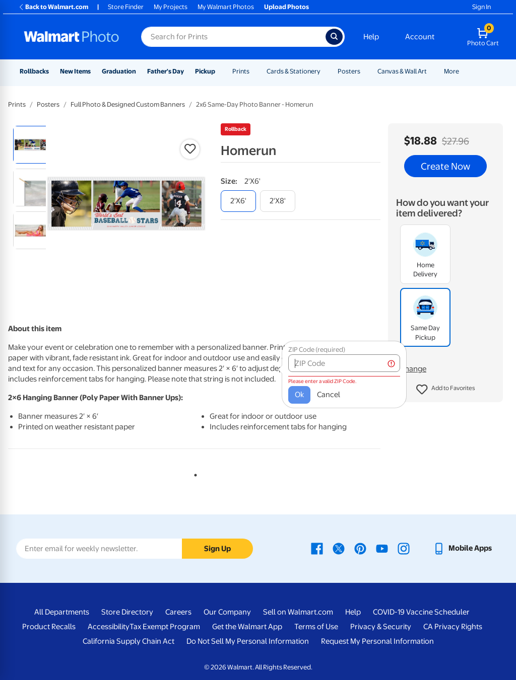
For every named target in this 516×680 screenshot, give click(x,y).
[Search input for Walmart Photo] (233, 37)
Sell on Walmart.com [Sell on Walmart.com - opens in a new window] (298, 612)
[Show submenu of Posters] (365, 71)
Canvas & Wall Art (402, 71)
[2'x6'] (238, 201)
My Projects (170, 7)
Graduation (119, 71)
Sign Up (217, 548)
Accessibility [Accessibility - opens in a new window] (109, 626)
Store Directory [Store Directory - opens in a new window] (127, 612)
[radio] (32, 145)
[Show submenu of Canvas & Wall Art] (431, 71)
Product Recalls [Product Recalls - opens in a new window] (49, 626)
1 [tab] (193, 473)
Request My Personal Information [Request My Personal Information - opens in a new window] (377, 641)
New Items (75, 71)
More (451, 71)
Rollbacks (34, 71)
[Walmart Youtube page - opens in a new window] (382, 548)
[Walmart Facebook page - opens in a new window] (317, 548)
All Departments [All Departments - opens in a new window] (61, 612)
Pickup (205, 71)
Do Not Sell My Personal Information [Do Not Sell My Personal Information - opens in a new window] (247, 641)
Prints (240, 71)
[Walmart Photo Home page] (71, 36)
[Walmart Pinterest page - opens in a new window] (360, 548)
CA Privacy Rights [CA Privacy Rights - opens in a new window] (452, 626)
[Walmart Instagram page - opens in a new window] (404, 548)
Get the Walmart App (247, 626)
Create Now (445, 166)
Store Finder (126, 7)
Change (413, 368)
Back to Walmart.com (53, 7)
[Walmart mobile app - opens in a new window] (462, 548)
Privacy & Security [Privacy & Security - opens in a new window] (380, 626)
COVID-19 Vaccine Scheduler (421, 612)
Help (371, 36)
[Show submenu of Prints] (254, 71)
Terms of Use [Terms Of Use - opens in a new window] (316, 626)
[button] (445, 389)
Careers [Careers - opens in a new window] (178, 612)
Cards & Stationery (293, 71)
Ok (284, 389)
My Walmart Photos (226, 7)
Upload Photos (286, 7)
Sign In (481, 7)
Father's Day (165, 71)
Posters (349, 71)
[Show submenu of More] (464, 71)
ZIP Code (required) (302, 344)
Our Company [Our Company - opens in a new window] (227, 612)
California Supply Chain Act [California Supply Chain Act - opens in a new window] (128, 641)
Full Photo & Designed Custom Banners (128, 104)
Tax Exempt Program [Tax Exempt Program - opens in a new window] (165, 626)
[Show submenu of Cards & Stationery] (325, 71)
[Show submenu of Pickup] (220, 71)
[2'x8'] (277, 201)
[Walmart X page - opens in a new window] (339, 548)
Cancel (314, 389)
